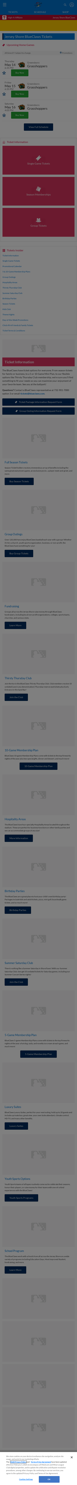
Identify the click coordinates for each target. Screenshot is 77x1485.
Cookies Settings (26, 1479)
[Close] (71, 1457)
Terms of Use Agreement (41, 1462)
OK (49, 1479)
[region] (38, 1468)
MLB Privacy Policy (18, 1462)
